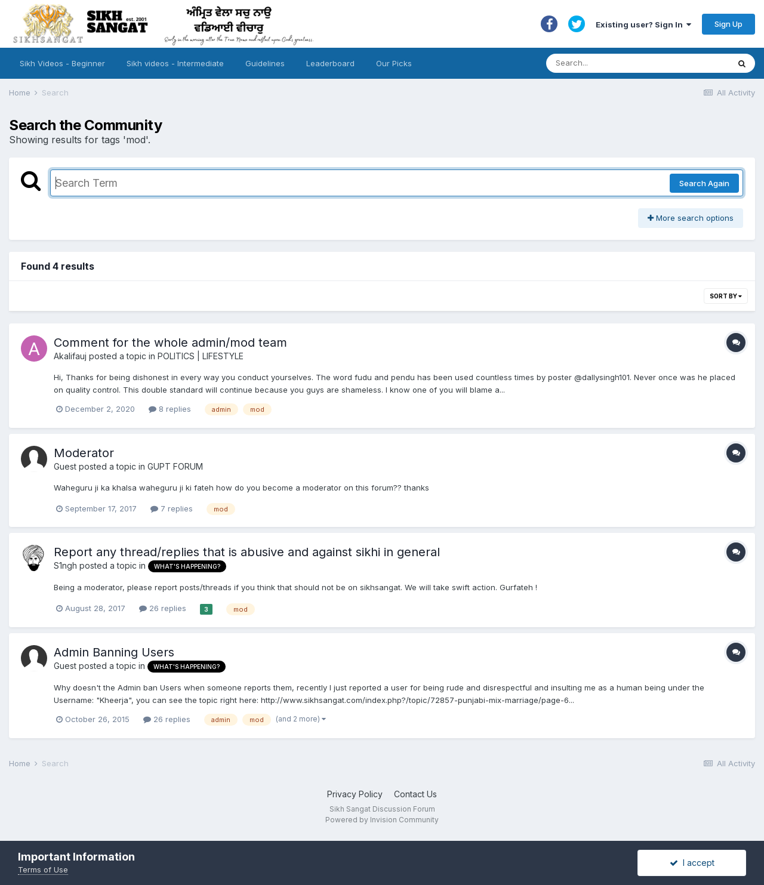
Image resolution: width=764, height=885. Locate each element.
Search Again (704, 183)
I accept (692, 863)
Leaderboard (330, 63)
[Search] (626, 63)
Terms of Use (43, 869)
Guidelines (265, 63)
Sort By (726, 296)
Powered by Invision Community (382, 819)
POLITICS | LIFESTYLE (201, 356)
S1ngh (65, 565)
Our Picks (394, 63)
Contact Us (415, 794)
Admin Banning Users (114, 652)
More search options (691, 218)
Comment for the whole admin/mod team (170, 342)
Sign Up (728, 24)
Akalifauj (70, 356)
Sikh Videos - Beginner (62, 63)
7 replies (171, 508)
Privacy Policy (355, 794)
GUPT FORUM (175, 466)
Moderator (84, 453)
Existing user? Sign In (643, 24)
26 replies (162, 608)
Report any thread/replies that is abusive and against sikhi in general (247, 552)
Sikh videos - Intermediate (175, 63)
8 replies (170, 409)
